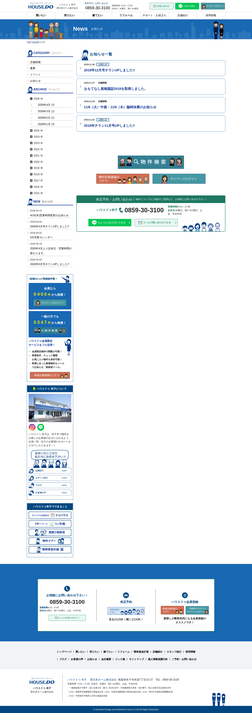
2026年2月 (44, 117)
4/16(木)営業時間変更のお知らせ (49, 215)
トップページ (64, 651)
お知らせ (35, 80)
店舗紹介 (182, 15)
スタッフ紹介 (174, 651)
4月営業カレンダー (41, 237)
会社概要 (106, 659)
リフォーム (126, 15)
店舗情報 (35, 62)
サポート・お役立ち (154, 15)
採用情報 (211, 15)
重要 (32, 68)
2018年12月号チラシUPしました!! (109, 70)
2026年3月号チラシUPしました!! (49, 264)
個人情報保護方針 (158, 659)
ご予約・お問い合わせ (184, 659)
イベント (35, 74)
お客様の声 (77, 659)
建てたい (97, 15)
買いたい (41, 15)
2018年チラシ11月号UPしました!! (109, 125)
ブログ (63, 659)
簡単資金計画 (141, 651)
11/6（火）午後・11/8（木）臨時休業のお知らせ (120, 107)
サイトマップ (136, 659)
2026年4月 (44, 104)
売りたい (69, 15)
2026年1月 (44, 124)
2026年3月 (44, 111)
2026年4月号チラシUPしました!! (49, 226)
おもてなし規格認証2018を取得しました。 (116, 89)
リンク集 (120, 659)
